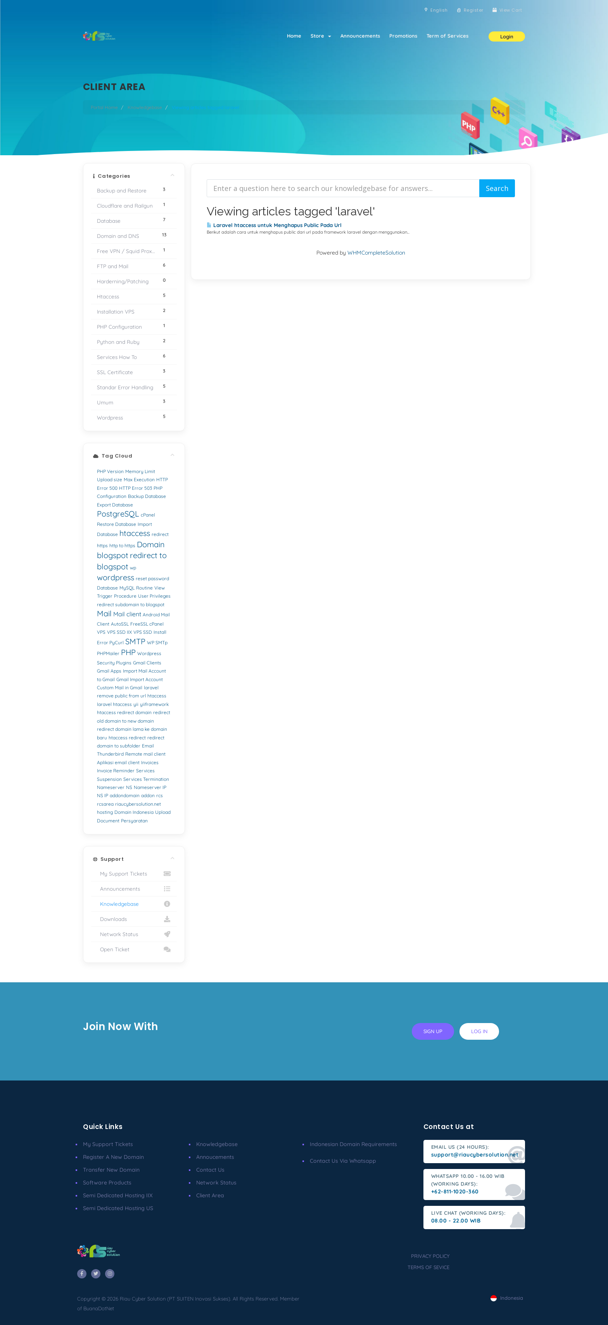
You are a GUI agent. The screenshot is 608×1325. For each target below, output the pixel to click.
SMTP (135, 641)
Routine (144, 588)
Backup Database (147, 496)
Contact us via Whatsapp (343, 1160)
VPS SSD (142, 632)
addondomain (125, 795)
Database (107, 588)
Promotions (403, 36)
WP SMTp (157, 642)
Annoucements (215, 1156)
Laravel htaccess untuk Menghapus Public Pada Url (274, 225)
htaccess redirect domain (124, 712)
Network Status (134, 934)
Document (108, 821)
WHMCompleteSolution (376, 252)
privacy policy (430, 1256)
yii (135, 704)
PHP (128, 652)
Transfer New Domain (111, 1169)
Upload (163, 812)
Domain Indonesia (134, 812)
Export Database (115, 505)
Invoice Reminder (116, 770)
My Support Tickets (134, 873)
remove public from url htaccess (131, 696)
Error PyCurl (110, 642)
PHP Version (110, 471)
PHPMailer (108, 653)
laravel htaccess (114, 704)
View (159, 588)
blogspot (112, 555)
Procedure (125, 596)
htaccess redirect (127, 738)
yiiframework (154, 704)
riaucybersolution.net (138, 804)
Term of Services (447, 36)
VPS (101, 632)
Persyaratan (134, 821)
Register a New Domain (113, 1156)
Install (160, 632)
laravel (151, 687)
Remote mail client (145, 754)
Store (321, 36)
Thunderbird (110, 754)
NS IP (102, 795)
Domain (151, 544)
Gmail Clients (147, 663)
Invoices (150, 762)
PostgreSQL (118, 514)
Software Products (107, 1182)
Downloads (134, 919)
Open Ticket (134, 949)
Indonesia (507, 1298)
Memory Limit (140, 471)
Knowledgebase (145, 107)
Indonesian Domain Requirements (353, 1144)
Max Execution (139, 479)
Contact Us (210, 1169)
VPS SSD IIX (119, 632)
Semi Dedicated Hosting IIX (118, 1195)
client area (210, 1195)
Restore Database (116, 524)
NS (129, 787)
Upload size (109, 479)
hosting (105, 812)
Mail (104, 613)
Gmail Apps (109, 671)
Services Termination (146, 779)
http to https (122, 545)
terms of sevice (428, 1267)
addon (148, 795)
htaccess (134, 533)
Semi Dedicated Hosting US (118, 1208)
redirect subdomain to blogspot (130, 604)
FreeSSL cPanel (147, 624)
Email (148, 746)
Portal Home (104, 107)
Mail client (127, 614)
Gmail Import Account (139, 679)
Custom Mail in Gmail (119, 687)
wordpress (115, 577)
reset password (152, 578)
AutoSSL (120, 624)
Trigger (104, 596)
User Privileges (154, 596)
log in (479, 1031)
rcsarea (105, 804)
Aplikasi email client (118, 762)
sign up (432, 1031)
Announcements (360, 36)
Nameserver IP (150, 787)
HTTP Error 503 (135, 488)
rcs (159, 795)
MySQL (127, 588)
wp (133, 568)
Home (294, 36)
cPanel (148, 515)
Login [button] (506, 36)
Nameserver (110, 787)
